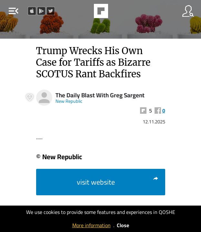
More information (91, 225)
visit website (118, 182)
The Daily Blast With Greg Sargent (100, 95)
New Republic (68, 101)
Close (123, 225)
